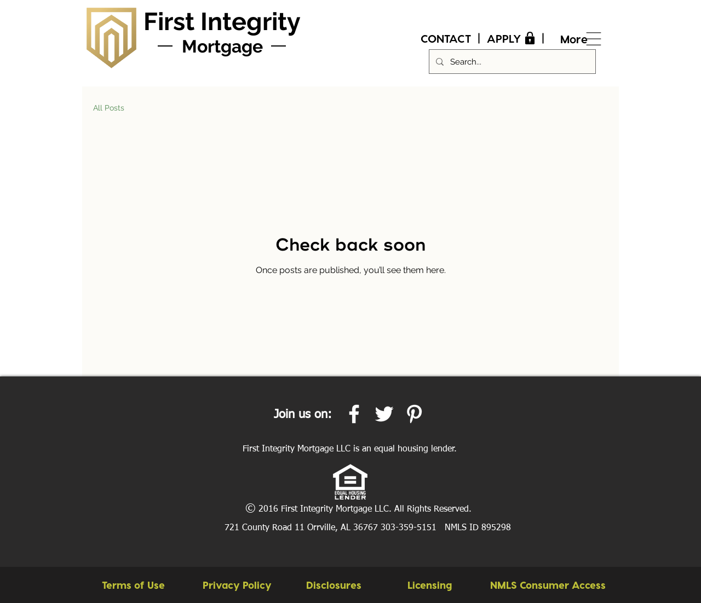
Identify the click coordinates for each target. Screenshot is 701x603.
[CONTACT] (446, 38)
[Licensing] (429, 585)
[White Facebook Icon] (354, 414)
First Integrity (222, 21)
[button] (548, 585)
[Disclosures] (334, 585)
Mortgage (222, 46)
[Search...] (511, 61)
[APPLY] (512, 38)
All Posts (108, 107)
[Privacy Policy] (237, 585)
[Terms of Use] (133, 585)
